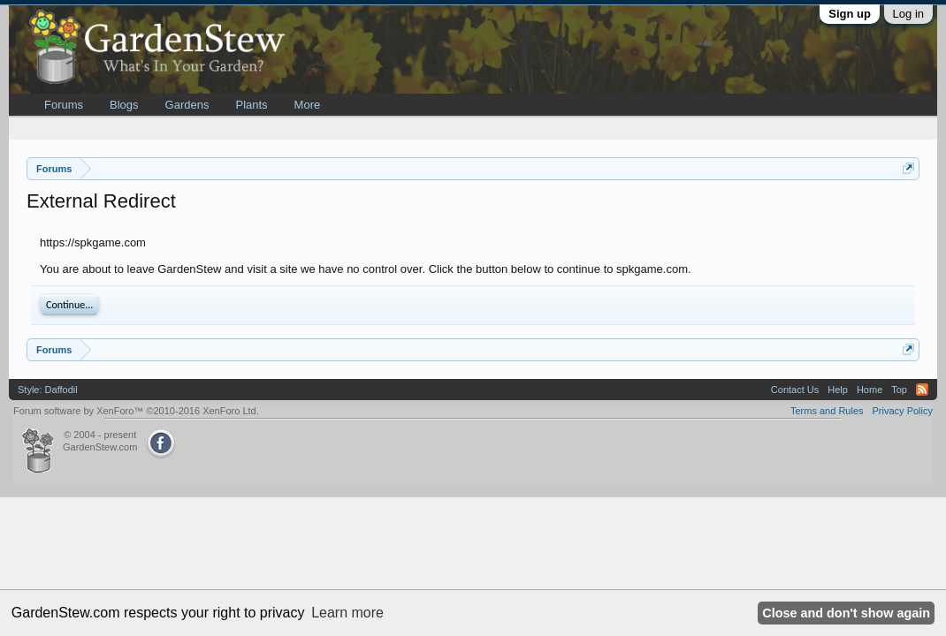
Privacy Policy (903, 410)
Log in (908, 13)
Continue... (69, 305)
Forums (63, 104)
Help (838, 389)
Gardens (187, 104)
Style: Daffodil (48, 389)
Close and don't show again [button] (846, 613)
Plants (251, 104)
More (307, 104)
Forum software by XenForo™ (136, 410)
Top (899, 389)
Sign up (849, 13)
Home (869, 389)
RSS (922, 389)
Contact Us (795, 389)
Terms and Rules (827, 410)
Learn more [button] (347, 612)
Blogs (124, 104)
